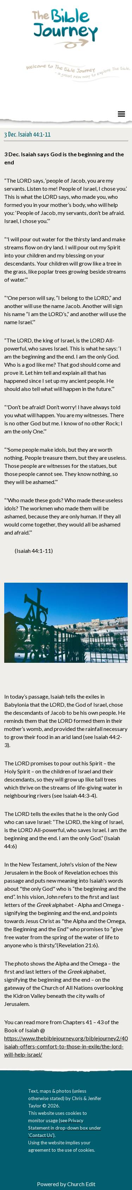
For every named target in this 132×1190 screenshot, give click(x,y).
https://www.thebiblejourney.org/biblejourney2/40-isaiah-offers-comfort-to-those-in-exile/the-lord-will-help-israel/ (67, 1046)
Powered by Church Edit (66, 1184)
